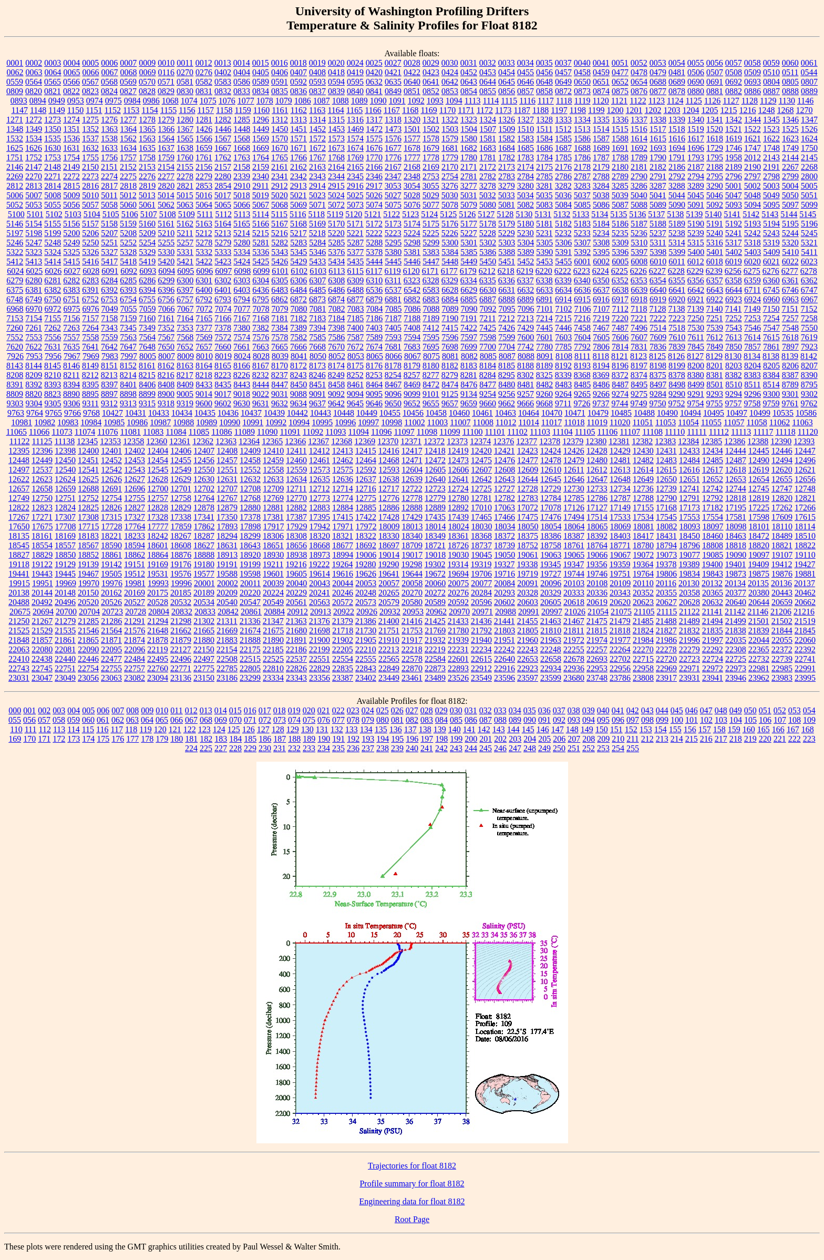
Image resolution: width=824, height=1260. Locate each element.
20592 (458, 602)
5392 (582, 252)
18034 (505, 526)
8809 (14, 394)
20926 (366, 611)
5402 (733, 252)
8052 (336, 356)
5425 (260, 261)
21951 (504, 640)
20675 (19, 611)
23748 (596, 677)
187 (279, 738)
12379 (572, 441)
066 (176, 719)
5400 (695, 252)
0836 (298, 91)
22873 (435, 668)
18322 (365, 535)
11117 (763, 431)
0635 (393, 81)
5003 (771, 185)
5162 (185, 223)
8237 (279, 375)
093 (574, 719)
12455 (180, 460)
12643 (504, 479)
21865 (88, 640)
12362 (202, 441)
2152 (128, 166)
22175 (250, 649)
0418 (336, 72)
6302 (222, 280)
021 (323, 710)
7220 (620, 318)
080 (382, 719)
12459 (273, 460)
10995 (322, 422)
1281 (203, 119)
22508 (227, 658)
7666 (298, 346)
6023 (809, 261)
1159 (242, 110)
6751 (71, 299)
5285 (336, 242)
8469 (412, 384)
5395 (601, 252)
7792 (582, 346)
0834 (260, 91)
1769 (355, 157)
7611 (695, 337)
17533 (620, 517)
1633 (109, 148)
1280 (185, 119)
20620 (620, 602)
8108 (563, 356)
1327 (525, 119)
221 (780, 738)
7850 (733, 346)
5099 (809, 204)
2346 (374, 176)
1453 (336, 129)
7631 (52, 346)
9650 (393, 403)
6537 (393, 289)
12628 (157, 479)
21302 (203, 621)
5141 (732, 214)
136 (395, 729)
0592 (298, 81)
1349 (33, 129)
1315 (336, 119)
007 (117, 710)
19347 (573, 564)
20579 (388, 602)
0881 (714, 91)
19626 (365, 573)
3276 (449, 185)
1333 (563, 119)
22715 (643, 658)
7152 (808, 308)
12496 (805, 460)
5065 (222, 204)
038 (574, 710)
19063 (550, 554)
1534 (33, 138)
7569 (203, 337)
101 (691, 719)
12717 (388, 488)
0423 (431, 72)
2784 (525, 176)
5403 (752, 252)
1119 (582, 100)
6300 (185, 280)
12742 (712, 488)
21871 (111, 640)
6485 (317, 289)
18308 (296, 535)
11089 (244, 431)
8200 (695, 365)
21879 (180, 640)
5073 (355, 204)
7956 (53, 356)
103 (721, 719)
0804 (771, 81)
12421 (504, 450)
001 (29, 710)
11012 (506, 422)
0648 (544, 81)
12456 (203, 460)
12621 (805, 469)
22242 (504, 649)
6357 (714, 280)
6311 (393, 280)
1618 (714, 138)
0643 (468, 81)
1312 (279, 119)
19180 (203, 564)
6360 (771, 280)
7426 (506, 327)
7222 (658, 318)
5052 (14, 204)
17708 (65, 526)
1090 (378, 100)
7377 (203, 327)
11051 (642, 422)
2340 (260, 176)
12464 (365, 460)
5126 (467, 214)
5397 (639, 252)
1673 (336, 148)
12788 (643, 498)
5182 (563, 223)
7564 (147, 337)
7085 (393, 308)
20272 (435, 592)
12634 (296, 479)
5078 (449, 204)
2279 (203, 176)
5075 (393, 204)
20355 (666, 592)
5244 (790, 233)
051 (765, 710)
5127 (486, 214)
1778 (431, 157)
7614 (752, 337)
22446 (88, 658)
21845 (805, 630)
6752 (90, 299)
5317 (733, 242)
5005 (809, 185)
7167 (241, 318)
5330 (166, 252)
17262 (781, 507)
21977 (620, 640)
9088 (298, 394)
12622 (18, 479)
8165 (222, 365)
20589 (435, 602)
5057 (90, 204)
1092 (416, 100)
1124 (675, 100)
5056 (71, 204)
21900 (319, 640)
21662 (180, 630)
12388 (757, 441)
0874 (601, 91)
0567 (90, 81)
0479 (658, 72)
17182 (712, 507)
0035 (544, 62)
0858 (544, 91)
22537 (296, 658)
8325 (544, 375)
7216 (582, 318)
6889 (525, 299)
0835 (279, 91)
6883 (431, 299)
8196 (620, 365)
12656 (805, 479)
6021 (771, 261)
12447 (805, 450)
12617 (712, 469)
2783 (506, 176)
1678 (412, 148)
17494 (573, 517)
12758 (180, 498)
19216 (295, 564)
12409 (250, 450)
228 (235, 748)
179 (162, 738)
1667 (222, 148)
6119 (392, 271)
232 (294, 748)
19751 (620, 573)
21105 (644, 611)
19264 (342, 564)
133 (351, 729)
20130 (688, 583)
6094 (166, 271)
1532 (14, 138)
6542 (412, 289)
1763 (241, 157)
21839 (758, 630)
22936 (573, 668)
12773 (319, 498)
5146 (14, 223)
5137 (656, 214)
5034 (525, 195)
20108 (596, 583)
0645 (506, 81)
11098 (427, 431)
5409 (771, 252)
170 (29, 738)
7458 (582, 327)
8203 (733, 365)
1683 (487, 148)
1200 (615, 110)
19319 (480, 564)
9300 (771, 394)
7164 (185, 318)
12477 (527, 460)
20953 (413, 611)
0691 (714, 81)
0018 (298, 62)
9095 (374, 394)
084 (441, 719)
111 (31, 729)
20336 (596, 592)
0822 (71, 91)
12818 (735, 498)
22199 (319, 649)
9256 (506, 394)
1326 (506, 119)
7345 (128, 327)
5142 (751, 214)
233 (309, 748)
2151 (109, 166)
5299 (431, 242)
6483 (279, 289)
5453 (544, 261)
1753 (52, 157)
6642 (695, 289)
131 (322, 729)
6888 (506, 299)
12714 (342, 488)
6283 (90, 280)
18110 (782, 526)
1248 (766, 110)
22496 (180, 658)
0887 (771, 91)
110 (16, 729)
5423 (222, 261)
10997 (368, 422)
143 (498, 729)
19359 (619, 564)
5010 (90, 195)
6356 (695, 280)
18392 (596, 535)
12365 (272, 441)
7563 (128, 337)
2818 (128, 185)
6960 (771, 299)
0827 (128, 91)
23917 (666, 677)
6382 (52, 289)
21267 (42, 621)
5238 (676, 233)
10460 (459, 412)
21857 (42, 640)
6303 (241, 280)
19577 (203, 573)
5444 (374, 261)
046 (691, 710)
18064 (574, 526)
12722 (412, 488)
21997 (712, 640)
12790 (666, 498)
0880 (695, 91)
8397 (109, 384)
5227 (468, 233)
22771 (180, 668)
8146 (71, 365)
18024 (458, 526)
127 (263, 729)
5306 (563, 242)
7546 (752, 327)
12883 (319, 507)
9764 (34, 412)
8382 (733, 375)
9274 (620, 394)
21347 (273, 621)
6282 (71, 280)
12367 (318, 441)
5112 (223, 214)
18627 (203, 545)
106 (765, 719)
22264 (620, 649)
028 (426, 710)
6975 (72, 308)
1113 (473, 100)
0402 (222, 72)
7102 (563, 308)
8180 (431, 365)
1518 (676, 129)
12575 (342, 469)
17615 (805, 517)
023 (353, 710)
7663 (260, 346)
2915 (336, 185)
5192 (733, 223)
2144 (790, 157)
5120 (353, 214)
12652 (712, 479)
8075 (431, 356)
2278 (185, 176)
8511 (752, 384)
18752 (527, 545)
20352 (643, 592)
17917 (273, 526)
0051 (620, 62)
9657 (449, 403)
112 (44, 729)
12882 (296, 507)
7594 (412, 337)
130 (307, 729)
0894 (37, 100)
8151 (109, 365)
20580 (412, 602)
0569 (128, 81)
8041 (299, 356)
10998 (391, 422)
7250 (695, 318)
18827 (18, 554)
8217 (185, 375)
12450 (65, 460)
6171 (430, 271)
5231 (544, 233)
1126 (712, 100)
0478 (639, 72)
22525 (273, 658)
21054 (598, 611)
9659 (468, 403)
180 (176, 738)
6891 (544, 299)
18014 (435, 526)
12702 (203, 488)
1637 (166, 148)
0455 (525, 72)
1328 (544, 119)
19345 (550, 564)
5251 (109, 242)
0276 (203, 72)
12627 (134, 479)
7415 (449, 327)
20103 (573, 583)
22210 (365, 649)
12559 (296, 469)
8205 (771, 365)
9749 (638, 403)
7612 (714, 337)
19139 (88, 564)
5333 (222, 252)
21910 (388, 640)
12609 (527, 469)
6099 (261, 271)
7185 (355, 318)
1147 (20, 110)
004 (73, 710)
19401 (735, 564)
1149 (56, 110)
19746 (596, 573)
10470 (551, 412)
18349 (435, 535)
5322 (14, 252)
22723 (689, 658)
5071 (317, 204)
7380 (241, 327)
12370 (387, 441)
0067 (109, 72)
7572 (222, 337)
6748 (14, 299)
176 (117, 738)
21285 (88, 621)
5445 (393, 261)
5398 (658, 252)
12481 (620, 460)
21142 (735, 611)
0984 (132, 100)
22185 (273, 649)
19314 (457, 564)
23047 (42, 677)
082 (412, 719)
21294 (157, 621)
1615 (658, 138)
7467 (601, 327)
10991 (252, 422)
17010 (481, 507)
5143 (769, 214)
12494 (781, 460)
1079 (283, 100)
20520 (88, 602)
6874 (336, 299)
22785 (227, 668)
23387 (342, 677)
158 (719, 729)
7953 (34, 356)
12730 (573, 488)
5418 (128, 261)
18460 (712, 535)
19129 (65, 564)
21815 (596, 630)
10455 (389, 412)
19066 (596, 554)
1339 (676, 119)
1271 (14, 119)
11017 (551, 422)
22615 (481, 658)
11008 (483, 422)
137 (410, 729)
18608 (180, 545)
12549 (180, 469)
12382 (642, 441)
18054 (551, 526)
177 (132, 738)
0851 (412, 91)
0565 (52, 81)
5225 (431, 233)
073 (279, 719)
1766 (298, 157)
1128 (749, 100)
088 (500, 719)
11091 (290, 431)
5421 (185, 261)
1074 (189, 100)
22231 (458, 649)
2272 (71, 176)
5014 (166, 195)
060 (88, 719)
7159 (128, 318)
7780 (544, 346)
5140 (713, 214)
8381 (714, 375)
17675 (42, 526)
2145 (809, 157)
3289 (695, 185)
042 (632, 710)
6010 (658, 261)
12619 (758, 469)
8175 (355, 365)
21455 (527, 621)
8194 (601, 365)
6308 (336, 280)
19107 (781, 554)
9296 (752, 394)
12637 (365, 479)
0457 (563, 72)
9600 (203, 403)
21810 (550, 630)
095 (603, 719)
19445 (65, 573)
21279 (65, 621)
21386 (365, 621)
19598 (250, 573)
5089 (658, 204)
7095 (507, 308)
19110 (805, 554)
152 (631, 729)
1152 (113, 110)
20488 (18, 602)
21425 (435, 621)
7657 (203, 346)
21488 (666, 621)
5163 (203, 223)
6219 (525, 271)
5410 (790, 252)
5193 (752, 223)
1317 (374, 119)
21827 (666, 630)
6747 (809, 289)
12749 (18, 498)
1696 (695, 148)
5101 (35, 214)
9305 (53, 403)
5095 (771, 204)
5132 (561, 214)
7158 (109, 318)
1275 (90, 119)
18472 (758, 535)
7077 (242, 308)
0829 (166, 91)
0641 (431, 81)
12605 (435, 469)
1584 (544, 138)
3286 (639, 185)
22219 (435, 649)
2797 (752, 176)
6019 (733, 261)
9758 (752, 403)
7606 (620, 337)
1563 (147, 138)
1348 (14, 129)
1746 (733, 148)
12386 (734, 441)
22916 (504, 668)
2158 (241, 166)
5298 (412, 242)
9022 (260, 394)
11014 (528, 422)
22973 (735, 668)
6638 (620, 289)
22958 (643, 668)
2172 (487, 166)
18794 (666, 545)
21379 (342, 621)
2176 (563, 166)
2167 (393, 166)
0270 (185, 72)
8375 (658, 375)
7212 (506, 318)
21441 (504, 621)
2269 (14, 176)
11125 (42, 441)
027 (412, 710)
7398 (336, 327)
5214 (241, 233)
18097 (713, 526)
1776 (393, 157)
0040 (582, 62)
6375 (14, 289)
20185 (180, 592)
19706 (481, 573)
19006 (365, 554)
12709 (273, 488)
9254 (487, 394)
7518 (676, 327)
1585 (563, 138)
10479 (598, 412)
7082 (336, 308)
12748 (805, 488)
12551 (227, 469)
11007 (460, 422)
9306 (72, 403)
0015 (260, 62)
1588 (620, 138)
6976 (91, 308)
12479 (573, 460)
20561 (296, 602)
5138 (675, 214)
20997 (551, 611)
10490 (667, 412)
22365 (758, 649)
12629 (180, 479)
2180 (620, 166)
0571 (166, 81)
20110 (643, 583)
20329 (550, 592)
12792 (712, 498)
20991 (528, 611)
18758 (550, 545)
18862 (134, 554)
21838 (735, 630)
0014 (241, 62)
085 (456, 719)
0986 (151, 100)
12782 (504, 498)
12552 (250, 469)
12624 (65, 479)
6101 (280, 271)
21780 (458, 630)
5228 (487, 233)
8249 (336, 375)
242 (441, 748)
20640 (735, 602)
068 (206, 719)
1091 (397, 100)
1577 (412, 138)
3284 (601, 185)
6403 (241, 289)
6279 (14, 280)
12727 (504, 488)
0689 (676, 81)
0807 (809, 81)
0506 (695, 72)
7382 (260, 327)
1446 (222, 129)
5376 (336, 252)
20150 (88, 592)
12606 (458, 469)
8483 (563, 384)
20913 (320, 611)
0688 (658, 81)
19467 (88, 573)
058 (59, 719)
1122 (638, 100)
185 (250, 738)
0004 (71, 62)
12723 (435, 488)
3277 (468, 185)
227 (220, 748)
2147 (33, 166)
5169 (317, 223)
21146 (758, 611)
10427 (112, 412)
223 (809, 738)
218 (735, 738)
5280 (241, 242)
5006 (14, 195)
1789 (639, 157)
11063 (802, 422)
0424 (449, 72)
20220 (250, 592)
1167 (392, 110)
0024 (355, 62)
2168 (412, 166)
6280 (33, 280)
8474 (449, 384)
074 (294, 719)
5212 (203, 233)
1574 (355, 138)
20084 (504, 583)
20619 (596, 602)
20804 (158, 611)
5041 (658, 195)
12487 (735, 460)
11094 (358, 431)
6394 (147, 289)
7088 (431, 308)
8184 (487, 365)
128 (278, 729)
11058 (756, 422)
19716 (504, 573)
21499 (735, 621)
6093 (147, 271)
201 (485, 738)
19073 (666, 554)
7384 (279, 327)
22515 (250, 658)
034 (515, 710)
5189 (676, 223)
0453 (487, 72)
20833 (204, 611)
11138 (64, 441)
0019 (317, 62)
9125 (449, 394)
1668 (241, 148)
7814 (620, 346)
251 (574, 748)
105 (750, 719)
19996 (181, 583)
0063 (34, 72)
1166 (373, 110)
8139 (789, 356)
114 (73, 729)
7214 (544, 318)
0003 (52, 62)
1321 (431, 119)
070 (235, 719)
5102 (54, 214)
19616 (342, 573)
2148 (52, 166)
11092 (313, 431)
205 (544, 738)
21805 (527, 630)
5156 (71, 223)
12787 (620, 498)
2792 (676, 176)
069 (220, 719)
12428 (596, 450)
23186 (227, 677)
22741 (805, 658)
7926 (15, 356)
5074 (374, 204)
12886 (388, 507)
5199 (52, 233)
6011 (676, 261)
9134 (468, 394)
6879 (374, 299)
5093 (733, 204)
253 (603, 748)
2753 (431, 176)
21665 (203, 630)
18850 (65, 554)
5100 (16, 214)
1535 (52, 138)
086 (471, 719)
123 (204, 729)
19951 (42, 583)
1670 (279, 148)
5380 (393, 252)
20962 (436, 611)
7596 (449, 337)
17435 (435, 517)
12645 (550, 479)
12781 (481, 498)
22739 (781, 658)
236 (353, 748)
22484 (134, 658)
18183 (88, 535)
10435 (204, 412)
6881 (393, 299)
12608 (504, 469)
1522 (752, 129)
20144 (42, 592)
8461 (355, 384)
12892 (458, 507)
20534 (203, 602)
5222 (374, 233)
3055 (431, 185)
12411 (296, 450)
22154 (227, 649)
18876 (180, 554)
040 (603, 710)
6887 (487, 299)
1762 (222, 157)
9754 (695, 403)
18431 (666, 535)
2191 (771, 166)
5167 (279, 223)
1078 (264, 100)
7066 (166, 308)
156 (690, 729)
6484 (298, 289)
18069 (620, 526)
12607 (481, 469)
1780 (468, 157)
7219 (601, 318)
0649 (563, 81)
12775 (365, 498)
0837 (317, 91)
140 (454, 729)
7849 (714, 346)
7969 (91, 356)
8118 (601, 356)
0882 (733, 91)
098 (647, 719)
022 (338, 710)
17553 (689, 517)
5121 (372, 214)
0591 (279, 81)
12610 (550, 469)
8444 (260, 384)
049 (735, 710)
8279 (449, 375)
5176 (449, 223)
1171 (466, 110)
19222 (318, 564)
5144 (788, 214)
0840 (355, 91)
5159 (128, 223)
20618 (573, 602)
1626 (33, 148)
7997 (128, 356)
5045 (695, 195)
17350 (227, 517)
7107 (601, 308)
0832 (222, 91)
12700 (157, 488)
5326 (90, 252)
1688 (582, 148)
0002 (33, 62)
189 (309, 738)
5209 (147, 233)
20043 (319, 583)
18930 (273, 554)
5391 (563, 252)
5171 (355, 223)
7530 (695, 327)
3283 (582, 185)
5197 (14, 233)
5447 (431, 261)
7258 (809, 318)
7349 (147, 327)
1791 (676, 157)
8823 (52, 394)
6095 (185, 271)
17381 (273, 517)
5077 (431, 204)
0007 (128, 62)
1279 (166, 119)
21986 (666, 640)
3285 (620, 185)
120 (160, 729)
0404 (241, 72)
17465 (481, 517)
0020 (336, 62)
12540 (65, 469)
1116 (527, 100)
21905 (365, 640)
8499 (695, 384)
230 (265, 748)
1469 (355, 129)
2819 (147, 185)
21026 (574, 611)
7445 (544, 327)
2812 (14, 185)
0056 (714, 62)
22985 (781, 668)
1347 (809, 119)
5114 (260, 214)
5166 (260, 223)
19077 (689, 554)
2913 (298, 185)
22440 (65, 658)
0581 (185, 81)
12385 (711, 441)
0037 (563, 62)
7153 (14, 318)
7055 (128, 308)
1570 (279, 138)
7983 (109, 356)
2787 (582, 176)
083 (426, 719)
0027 (393, 62)
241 (426, 748)
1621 (752, 138)
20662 (805, 602)
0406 (279, 72)
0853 (449, 91)
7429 (525, 327)
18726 (458, 545)
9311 (91, 403)
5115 (279, 214)
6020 (752, 261)
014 (220, 710)
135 (381, 729)
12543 (134, 469)
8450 (298, 384)
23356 (319, 677)
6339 (563, 280)
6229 (695, 271)
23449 (388, 677)
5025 (355, 195)
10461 (482, 412)
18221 (111, 535)
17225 (758, 507)
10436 (228, 412)
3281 (544, 185)
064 (147, 719)
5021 (298, 195)
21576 (134, 630)
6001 (582, 261)
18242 (157, 535)
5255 (166, 242)
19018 (435, 554)
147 (557, 729)
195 (397, 738)
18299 (250, 535)
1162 (299, 110)
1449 (260, 129)
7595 (431, 337)
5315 (695, 242)
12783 (527, 498)
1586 (582, 138)
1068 (170, 100)
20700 (66, 611)
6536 (374, 289)
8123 (638, 356)
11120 (808, 431)
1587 (601, 138)
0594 (336, 81)
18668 (319, 545)
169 (14, 738)
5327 (109, 252)
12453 (134, 460)
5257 (185, 242)
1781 (487, 157)
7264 (90, 327)
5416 (90, 261)
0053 (658, 62)
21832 (689, 630)
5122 (391, 214)
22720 (666, 658)
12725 (481, 488)
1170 (447, 110)
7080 (299, 308)
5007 (33, 195)
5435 (355, 261)
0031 (468, 62)
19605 (296, 573)
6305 (279, 280)
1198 (578, 110)
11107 (630, 431)
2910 (241, 185)
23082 (134, 677)
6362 (809, 280)
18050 (528, 526)
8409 (185, 384)
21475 (596, 621)
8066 (393, 356)
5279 (222, 242)
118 (131, 729)
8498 (676, 384)
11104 (562, 431)
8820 (33, 394)
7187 (393, 318)
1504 (468, 129)
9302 (809, 394)
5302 (487, 242)
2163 (317, 166)
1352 (90, 129)
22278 (666, 649)
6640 (658, 289)
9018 (241, 394)
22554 (342, 658)
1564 (166, 138)
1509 (506, 129)
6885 (468, 299)
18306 (273, 535)
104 (735, 719)
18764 (596, 545)
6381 (33, 289)
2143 (771, 157)
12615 (666, 469)
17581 (735, 517)
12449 (42, 460)
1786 (582, 157)
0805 (790, 81)
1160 (261, 110)
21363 (296, 621)
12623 (42, 479)
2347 (393, 176)
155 (675, 729)
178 (147, 738)
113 (59, 729)
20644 (758, 602)
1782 (506, 157)
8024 (242, 356)
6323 (412, 280)
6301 (203, 280)
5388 (506, 252)
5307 (582, 242)
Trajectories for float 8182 (412, 1165)
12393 (804, 441)
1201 (634, 110)
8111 (582, 356)
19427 (804, 564)
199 (456, 738)
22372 (781, 649)
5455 (563, 261)
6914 (563, 299)
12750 (42, 498)
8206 (790, 365)
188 (294, 738)
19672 (435, 573)
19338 (527, 564)
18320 (319, 535)
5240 (714, 233)
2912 (279, 185)
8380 (695, 375)
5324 (52, 252)
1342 (733, 119)
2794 (695, 176)
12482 (643, 460)
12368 (341, 441)
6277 (789, 271)
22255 (573, 649)
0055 (695, 62)
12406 (180, 450)
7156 (71, 318)
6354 (658, 280)
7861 (771, 346)
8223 (222, 375)
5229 (506, 233)
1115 (509, 100)
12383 (665, 441)
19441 (18, 573)
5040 (639, 195)
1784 (544, 157)
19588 (227, 573)
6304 (260, 280)
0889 (809, 91)
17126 (573, 507)
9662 (506, 403)
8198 (658, 365)
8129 (714, 356)
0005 (90, 62)
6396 (166, 289)
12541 (88, 469)
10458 (436, 412)
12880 (250, 507)
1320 (412, 119)
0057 (733, 62)
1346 (790, 119)
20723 (112, 611)
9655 (431, 403)
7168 (260, 318)
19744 (573, 573)
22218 (412, 649)
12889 (435, 507)
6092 (128, 271)
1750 (809, 148)
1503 (449, 129)
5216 (279, 233)
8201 (714, 365)
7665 (279, 346)
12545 (157, 469)
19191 (227, 564)
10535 (783, 412)
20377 (735, 592)
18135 (18, 535)
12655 (781, 479)
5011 (109, 195)
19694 (458, 573)
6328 (431, 280)
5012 (128, 195)
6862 (279, 299)
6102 (299, 271)
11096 (381, 431)
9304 (34, 403)
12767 (227, 498)
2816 (90, 185)
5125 (448, 214)
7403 (374, 327)
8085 (488, 356)
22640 (504, 658)
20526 (111, 602)
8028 (261, 356)
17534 (643, 517)
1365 (147, 129)
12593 (388, 469)
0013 (222, 62)
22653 (527, 658)
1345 (771, 119)
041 (618, 710)
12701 (180, 488)
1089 (359, 100)
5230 (525, 233)
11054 (688, 422)
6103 (318, 271)
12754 (111, 498)
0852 (431, 91)
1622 (771, 138)
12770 (296, 498)
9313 (128, 403)
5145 (807, 214)
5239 (695, 233)
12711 (296, 488)
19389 (688, 564)
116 (102, 729)
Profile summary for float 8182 (411, 1183)
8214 (128, 375)
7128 (657, 308)
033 (500, 710)
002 (44, 710)
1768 (336, 157)
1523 (771, 129)
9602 (222, 403)
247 (515, 748)
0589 (260, 81)
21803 (504, 630)
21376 (319, 621)
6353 (639, 280)
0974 (94, 100)
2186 (676, 166)
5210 (166, 233)
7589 (374, 337)
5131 (542, 214)
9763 (15, 412)
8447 (279, 384)
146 (543, 729)
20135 (758, 583)
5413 (33, 261)
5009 (71, 195)
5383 (431, 252)
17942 (320, 526)
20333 (573, 592)
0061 (809, 62)
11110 (675, 431)
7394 (317, 327)
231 (279, 748)
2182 (658, 166)
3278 (487, 185)
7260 (14, 327)
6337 (525, 280)
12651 (689, 479)
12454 (157, 460)
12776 (388, 498)
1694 (676, 148)
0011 (185, 62)
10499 (759, 412)
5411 (809, 252)
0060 (790, 62)
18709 (412, 545)
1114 (491, 100)
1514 (601, 129)
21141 (712, 611)
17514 (596, 517)
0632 (374, 81)
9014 (203, 394)
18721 (435, 545)
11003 (437, 422)
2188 (714, 166)
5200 (71, 233)
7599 (506, 337)
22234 (481, 649)
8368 (582, 375)
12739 (666, 488)
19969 (65, 583)
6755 (147, 299)
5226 (449, 233)
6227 (657, 271)
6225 (619, 271)
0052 (639, 62)
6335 (487, 280)
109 (809, 719)
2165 (355, 166)
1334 (582, 119)
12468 (388, 460)
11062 (779, 422)
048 (721, 710)
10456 (413, 412)
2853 (203, 185)
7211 (487, 318)
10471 (574, 412)
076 (323, 719)
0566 (71, 81)
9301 (790, 394)
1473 (393, 129)
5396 (620, 252)
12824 (65, 507)
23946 (735, 677)
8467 (393, 384)
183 (220, 738)
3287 (658, 185)
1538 (109, 138)
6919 (658, 299)
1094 (454, 100)
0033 (506, 62)
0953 (75, 100)
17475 (527, 517)
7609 (658, 337)
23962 (758, 677)
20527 (134, 602)
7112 (620, 308)
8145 (52, 365)
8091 (545, 356)
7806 (601, 346)
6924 (752, 299)
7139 (695, 308)
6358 (733, 280)
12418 (435, 450)
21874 (134, 640)
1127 (731, 100)
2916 (355, 185)
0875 (620, 91)
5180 (525, 223)
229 (250, 748)
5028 (412, 195)
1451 (298, 129)
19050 (504, 554)
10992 (275, 422)
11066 (39, 431)
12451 (88, 460)
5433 (317, 261)
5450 (487, 261)
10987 (160, 422)
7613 (733, 337)
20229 (296, 592)
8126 (676, 356)
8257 (412, 375)
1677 (393, 148)
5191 (714, 223)
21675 (273, 630)
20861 (251, 611)
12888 (412, 507)
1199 (596, 110)
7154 (33, 318)
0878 (676, 91)
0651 (601, 81)
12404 (157, 450)
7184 (336, 318)
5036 (563, 195)
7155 (52, 318)
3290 (714, 185)
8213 (109, 375)
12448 (18, 460)
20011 (250, 583)
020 (309, 710)
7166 (222, 318)
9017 (222, 394)
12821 (805, 498)
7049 (109, 308)
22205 (342, 649)
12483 (666, 460)
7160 (147, 318)
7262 (52, 327)
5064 (203, 204)
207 (574, 738)
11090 (267, 431)
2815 (71, 185)
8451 (317, 384)
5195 (790, 223)
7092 (488, 308)
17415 (342, 517)
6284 (109, 280)
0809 (14, 91)
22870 (412, 668)
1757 (128, 157)
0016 (279, 62)
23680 (573, 677)
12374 (480, 441)
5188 (658, 223)
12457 (227, 460)
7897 (790, 346)
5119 (335, 214)
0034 (525, 62)
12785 (573, 498)
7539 (714, 327)
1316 (355, 119)
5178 (487, 223)
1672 (317, 148)
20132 (712, 583)
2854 (222, 185)
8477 (487, 384)
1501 (412, 129)
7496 (639, 327)
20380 (758, 592)
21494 (712, 621)
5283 (298, 242)
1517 (658, 129)
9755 (714, 403)
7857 (752, 346)
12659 (65, 488)
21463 (550, 621)
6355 (676, 280)
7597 (468, 337)
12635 (319, 479)
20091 (527, 583)
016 (250, 710)
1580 (468, 138)
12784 (550, 498)
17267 (18, 517)
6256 (733, 271)
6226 (638, 271)
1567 (222, 138)
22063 (18, 649)
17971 (343, 526)
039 (588, 710)
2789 (620, 176)
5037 (582, 195)
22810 (273, 668)
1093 (435, 100)
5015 (185, 195)
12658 (42, 488)
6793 (222, 299)
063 (132, 719)
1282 (222, 119)
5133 (580, 214)
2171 (468, 166)
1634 (128, 148)
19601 (273, 573)
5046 (714, 195)
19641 (388, 573)
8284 (487, 375)
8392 (33, 384)
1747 (752, 148)
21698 (319, 630)
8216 (166, 375)
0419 (355, 72)
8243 (298, 375)
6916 (601, 299)
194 (382, 738)
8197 (639, 365)
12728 (527, 488)
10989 (206, 422)
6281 (52, 280)
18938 (296, 554)
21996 (689, 640)
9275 (639, 394)
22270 (643, 649)
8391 (14, 384)
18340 (412, 535)
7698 (449, 346)
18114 (805, 526)
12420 (481, 450)
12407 (203, 450)
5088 (639, 204)
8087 (507, 356)
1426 (203, 129)
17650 (19, 526)
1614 (639, 138)
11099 (449, 431)
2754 (449, 176)
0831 (203, 91)
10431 (135, 412)
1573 (336, 138)
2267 (790, 166)
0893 (19, 100)
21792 (481, 630)
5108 (167, 214)
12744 (735, 488)
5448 (449, 261)
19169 (157, 564)
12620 (781, 469)
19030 (458, 554)
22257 (596, 649)
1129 (768, 100)
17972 (366, 526)
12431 (666, 450)
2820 (166, 185)
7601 (544, 337)
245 (485, 748)
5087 (620, 204)
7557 (71, 337)
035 (529, 710)
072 (265, 719)
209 (603, 738)
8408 (166, 384)
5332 (203, 252)
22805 (250, 668)
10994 (299, 422)
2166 (374, 166)
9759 (771, 403)
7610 (676, 337)
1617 (695, 138)
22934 (550, 668)
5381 (412, 252)
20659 (781, 602)
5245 (809, 233)
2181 (639, 166)
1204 (691, 110)
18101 (759, 526)
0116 (166, 72)
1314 (317, 119)
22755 (111, 668)
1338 (658, 119)
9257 (525, 394)
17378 (250, 517)
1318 (393, 119)
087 (485, 719)
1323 (468, 119)
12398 (65, 450)
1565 (185, 138)
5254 (147, 242)
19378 (665, 564)
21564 (111, 630)
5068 (279, 204)
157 (704, 729)
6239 (714, 271)
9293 (714, 394)
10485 (621, 412)
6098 (242, 271)
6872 (298, 299)
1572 (317, 138)
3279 (506, 185)
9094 (355, 394)
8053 (355, 356)
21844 (781, 630)
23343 (296, 677)
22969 (666, 668)
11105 (585, 431)
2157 (222, 166)
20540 (227, 602)
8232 (260, 375)
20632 (712, 602)
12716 (365, 488)
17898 (250, 526)
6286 (147, 280)
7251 (714, 318)
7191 (468, 318)
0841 (374, 91)
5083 (544, 204)
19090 (735, 554)
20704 (89, 611)
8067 (412, 356)
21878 (157, 640)
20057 (388, 583)
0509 (752, 72)
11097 (404, 431)
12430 (643, 450)
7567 (166, 337)
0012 (203, 62)
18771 (620, 545)
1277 (128, 119)
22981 (758, 668)
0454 (506, 72)
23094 (157, 677)
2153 (147, 166)
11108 (652, 431)
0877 (658, 91)
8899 (147, 394)
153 (646, 729)
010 (162, 710)
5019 (260, 195)
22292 (712, 649)
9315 (147, 403)
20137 (804, 583)
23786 (620, 677)
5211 (185, 233)
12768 (250, 498)
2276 (147, 176)
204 (529, 738)
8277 (431, 375)
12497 (18, 469)
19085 (712, 554)
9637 (317, 403)
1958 (733, 157)
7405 (393, 327)
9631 (260, 403)
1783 (525, 157)
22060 (805, 640)
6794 (241, 299)
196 (412, 738)
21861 (65, 640)
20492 (42, 602)
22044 (758, 640)
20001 (204, 583)
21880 (203, 640)
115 (88, 729)
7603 (563, 337)
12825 (88, 507)
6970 (34, 308)
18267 (180, 535)
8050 (318, 356)
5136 (637, 214)
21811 (573, 630)
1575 (374, 138)
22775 (203, 668)
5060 (128, 204)
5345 (298, 252)
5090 (676, 204)
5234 (601, 233)
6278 (808, 271)
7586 (336, 337)
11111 (697, 431)
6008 (639, 261)
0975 (113, 100)
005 (88, 710)
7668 (317, 346)
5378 (374, 252)
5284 (317, 242)
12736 (643, 488)
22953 (596, 668)
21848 (18, 640)
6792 (203, 299)
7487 (620, 327)
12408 (227, 450)
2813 (33, 185)
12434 (712, 450)
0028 (412, 62)
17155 (643, 507)
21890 (273, 640)
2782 (487, 176)
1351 (71, 129)
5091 (695, 204)
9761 (789, 403)
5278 (203, 242)
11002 (414, 422)
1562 (128, 138)
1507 (487, 129)
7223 (676, 318)
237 (368, 748)
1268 (785, 110)
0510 (771, 72)
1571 (298, 138)
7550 (809, 327)
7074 (223, 308)
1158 (224, 110)
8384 (771, 375)
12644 (527, 479)
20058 (412, 583)
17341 (203, 517)
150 (601, 729)
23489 (435, 677)
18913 (227, 554)
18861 (111, 554)
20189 (203, 592)
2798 (771, 176)
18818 (735, 545)
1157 (206, 110)
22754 (88, 668)
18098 (736, 526)
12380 (595, 441)
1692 (639, 148)
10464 (528, 412)
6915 (582, 299)
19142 (111, 564)
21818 (620, 630)
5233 (582, 233)
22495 (157, 658)
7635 (71, 346)
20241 (319, 592)
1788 (620, 157)
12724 (458, 488)
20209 (227, 592)
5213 (222, 233)
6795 (260, 299)
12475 (481, 460)
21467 (573, 621)
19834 (689, 573)
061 (103, 719)
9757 (733, 403)
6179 (468, 271)
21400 (388, 621)
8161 (147, 365)
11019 (597, 422)
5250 (90, 242)
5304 (525, 242)
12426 (573, 450)
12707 (227, 488)
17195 (735, 507)
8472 (431, 384)
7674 (374, 346)
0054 (676, 62)
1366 (166, 129)
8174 (336, 365)
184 (235, 738)
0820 (33, 91)
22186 (296, 649)
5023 (317, 195)
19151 (134, 564)
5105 (110, 214)
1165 (354, 110)
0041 (601, 62)
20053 (365, 583)
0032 (487, 62)
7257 (790, 318)
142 (484, 729)
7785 (563, 346)
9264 (563, 394)
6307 (317, 280)
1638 (185, 148)
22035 (735, 640)
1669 (260, 148)
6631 (506, 289)
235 (338, 748)
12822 (18, 507)
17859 (181, 526)
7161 (166, 318)
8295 (506, 375)
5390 (544, 252)
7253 (752, 318)
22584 (435, 658)
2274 (109, 176)
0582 (203, 81)
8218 (203, 375)
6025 (34, 271)
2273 (90, 176)
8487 (620, 384)
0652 (620, 81)
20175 (157, 592)
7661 (241, 346)
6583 (431, 289)
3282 (563, 185)
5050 (790, 195)
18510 (805, 535)
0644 (487, 81)
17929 (296, 526)
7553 (33, 337)
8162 (166, 365)
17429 (412, 517)
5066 (241, 204)
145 (528, 729)
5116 (298, 214)
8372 (620, 375)
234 (323, 748)
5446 (412, 261)
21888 (250, 640)
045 (677, 710)
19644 (412, 573)
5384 (449, 252)
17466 (504, 517)
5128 (505, 214)
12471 (412, 460)
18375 (527, 535)
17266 (805, 507)
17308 (88, 517)
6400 (203, 289)
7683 (412, 346)
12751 (65, 498)
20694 (43, 611)
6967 (809, 299)
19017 (412, 554)
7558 (90, 337)
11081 (130, 431)
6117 (374, 271)
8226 (241, 375)
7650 (166, 346)
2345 (355, 176)
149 (587, 729)
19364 (642, 564)
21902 (342, 640)
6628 (449, 289)
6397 (185, 289)
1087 (321, 100)
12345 (87, 441)
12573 (319, 469)
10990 (229, 422)
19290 (388, 564)
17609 (781, 517)
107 (780, 719)
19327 (503, 564)
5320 (790, 242)
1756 (109, 157)
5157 (90, 223)
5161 (166, 223)
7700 (487, 346)
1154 (149, 110)
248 (529, 748)
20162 (111, 592)
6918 (639, 299)
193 (368, 738)
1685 (525, 148)
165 (763, 729)
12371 (410, 441)
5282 (279, 242)
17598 (758, 517)
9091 (317, 394)
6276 (771, 271)
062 (117, 719)
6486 (336, 289)
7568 (185, 337)
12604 (412, 469)
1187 (521, 110)
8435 (222, 384)
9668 (544, 403)
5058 (109, 204)
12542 (111, 469)
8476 (468, 384)
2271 (52, 176)
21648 (157, 630)
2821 (185, 185)
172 (59, 738)
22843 (365, 668)
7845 (695, 346)
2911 (260, 185)
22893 (458, 668)
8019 (223, 356)
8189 (544, 365)
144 (513, 729)
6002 (601, 261)
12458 (250, 460)
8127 (695, 356)
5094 (752, 204)
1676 (374, 148)
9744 (619, 403)
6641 (676, 289)
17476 (550, 517)
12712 (319, 488)
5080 (487, 204)
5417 (109, 261)
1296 (260, 119)
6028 (91, 271)
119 (145, 729)
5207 (109, 233)
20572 (342, 602)
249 (544, 748)
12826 (111, 507)
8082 (469, 356)
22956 (620, 668)
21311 (227, 621)
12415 (365, 450)
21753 (412, 630)
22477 (111, 658)
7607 (639, 337)
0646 (525, 81)
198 (441, 738)
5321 (809, 242)
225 (206, 748)
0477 (620, 72)
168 (807, 729)
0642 (449, 81)
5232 (563, 233)
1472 (374, 129)
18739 (504, 545)
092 (559, 719)
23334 (273, 677)
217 (721, 738)
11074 (85, 431)
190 (323, 738)
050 (750, 710)
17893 (227, 526)
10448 (343, 412)
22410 (18, 658)
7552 (14, 337)
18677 (342, 545)
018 (279, 710)
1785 (563, 157)
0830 (185, 91)
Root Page (412, 1219)
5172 (374, 223)
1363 (109, 129)
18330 (388, 535)
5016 (203, 195)
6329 (449, 280)
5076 (412, 204)
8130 (733, 356)
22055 (781, 640)
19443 (42, 573)
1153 (131, 110)
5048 (752, 195)
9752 (676, 403)
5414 (52, 261)
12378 (549, 441)
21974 (596, 640)
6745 (771, 289)
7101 (545, 308)
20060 (435, 583)
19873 (735, 573)
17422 (365, 517)
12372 (434, 441)
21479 (620, 621)
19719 (527, 573)
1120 (600, 100)
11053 (665, 422)
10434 (181, 412)
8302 (525, 375)
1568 (241, 138)
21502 (781, 621)
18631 (227, 545)
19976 (111, 583)
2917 (374, 185)
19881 (805, 573)
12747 (781, 488)
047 (706, 710)
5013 (147, 195)
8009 (185, 356)
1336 (620, 119)
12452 (111, 460)
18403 (620, 535)
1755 (90, 157)
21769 (435, 630)
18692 (365, 545)
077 (338, 719)
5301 (468, 242)
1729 (714, 148)
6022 (790, 261)
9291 (695, 394)
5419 (147, 261)
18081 (643, 526)
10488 (644, 412)
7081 (318, 308)
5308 (601, 242)
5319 (771, 242)
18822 (805, 545)
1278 (147, 119)
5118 (316, 214)
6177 (449, 271)
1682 (468, 148)
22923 (527, 668)
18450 (689, 535)
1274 (71, 119)
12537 (42, 469)
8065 (374, 356)
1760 (185, 157)
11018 (574, 422)
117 (117, 729)
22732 (758, 658)
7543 (733, 327)
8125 (657, 356)
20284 (481, 592)
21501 (758, 621)
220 (765, 738)
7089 (450, 308)
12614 (643, 469)
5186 (620, 223)
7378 (222, 327)
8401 (128, 384)
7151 (789, 308)
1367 (185, 129)
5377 (355, 252)
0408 (317, 72)
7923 (809, 346)
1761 (203, 157)
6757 (185, 299)
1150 (75, 110)
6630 (487, 289)
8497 (658, 384)
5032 (487, 195)
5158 (109, 223)
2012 (752, 157)
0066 (91, 72)
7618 (790, 337)
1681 (449, 148)
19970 (88, 583)
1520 (714, 129)
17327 (134, 517)
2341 (279, 176)
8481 (525, 384)
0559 (14, 81)
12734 (620, 488)
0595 (355, 81)
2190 (752, 166)
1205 (710, 110)
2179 (601, 166)
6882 (412, 299)
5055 (52, 204)
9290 (676, 394)
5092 (714, 204)
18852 (88, 554)
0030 (449, 62)
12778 (412, 498)
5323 (33, 252)
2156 (203, 166)
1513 (582, 129)
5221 (355, 233)
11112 (719, 431)
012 (191, 710)
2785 (544, 176)
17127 (596, 507)
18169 (65, 535)
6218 (506, 271)
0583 (222, 81)
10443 (320, 412)
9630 (241, 403)
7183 (317, 318)
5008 (52, 195)
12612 (596, 469)
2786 (563, 176)
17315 (111, 517)
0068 (128, 72)
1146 (805, 100)
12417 (412, 450)
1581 (487, 138)
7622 (33, 346)
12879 (227, 507)
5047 (733, 195)
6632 (525, 289)
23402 (365, 677)
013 (206, 710)
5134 (599, 214)
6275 (752, 271)
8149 (90, 365)
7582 (298, 337)
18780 (643, 545)
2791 (658, 176)
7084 (374, 308)
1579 (449, 138)
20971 (482, 611)
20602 (504, 602)
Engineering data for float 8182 (412, 1201)
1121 (619, 100)
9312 (109, 403)
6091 (109, 271)
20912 (297, 611)
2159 (260, 166)
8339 (563, 375)
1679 (431, 148)
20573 (365, 602)
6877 (355, 299)
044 (662, 710)
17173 (689, 507)
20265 (388, 592)
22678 (573, 658)
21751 (388, 630)
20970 (459, 611)
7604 (582, 337)
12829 (180, 507)
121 (175, 729)
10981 (21, 422)
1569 (260, 138)
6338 (544, 280)
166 (778, 729)
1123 (656, 100)
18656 (296, 545)
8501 (714, 384)
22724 (712, 658)
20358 (689, 592)
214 (677, 738)
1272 (33, 119)
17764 (135, 526)
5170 (336, 223)
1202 (653, 110)
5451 (506, 261)
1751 (14, 157)
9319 (185, 403)
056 (29, 719)
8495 (639, 384)
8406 (147, 384)
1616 (676, 138)
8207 (809, 365)
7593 (393, 337)
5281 (260, 242)
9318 (166, 403)
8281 (468, 375)
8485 (582, 384)
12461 (319, 460)
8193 (582, 365)
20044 (342, 583)
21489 (689, 621)
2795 (714, 176)
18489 (781, 535)
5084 (563, 204)
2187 (695, 166)
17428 (388, 517)
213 (662, 738)
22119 (157, 649)
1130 (786, 100)
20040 (296, 583)
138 (425, 729)
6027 (72, 271)
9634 (298, 403)
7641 (90, 346)
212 (647, 738)
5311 (658, 242)
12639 (412, 479)
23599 (550, 677)
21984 (643, 640)
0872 (563, 91)
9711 (563, 403)
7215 (563, 318)
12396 (42, 450)
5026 (374, 195)
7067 (185, 308)
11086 (221, 431)
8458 (336, 384)
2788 (601, 176)
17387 (296, 517)
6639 (639, 289)
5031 (468, 195)
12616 (689, 469)
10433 (158, 412)
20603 (527, 602)
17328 (157, 517)
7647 (128, 346)
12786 (596, 498)
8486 (601, 384)
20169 (134, 592)
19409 (758, 564)
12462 (342, 460)
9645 (355, 403)
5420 (166, 261)
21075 (621, 611)
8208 (14, 375)
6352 (620, 280)
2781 (468, 176)
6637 (601, 289)
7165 (203, 318)
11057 (734, 422)
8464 (374, 384)
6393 (128, 289)
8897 (109, 394)
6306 (298, 280)
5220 (336, 233)
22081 (65, 649)
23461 (412, 677)
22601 (458, 658)
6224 (600, 271)
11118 (785, 431)
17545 (666, 517)
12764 (203, 498)
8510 (733, 384)
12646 (573, 479)
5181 (544, 223)
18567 (88, 545)
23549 (481, 677)
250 (559, 748)
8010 (204, 356)
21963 (550, 640)
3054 (412, 185)
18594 (134, 545)
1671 (298, 148)
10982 (44, 422)
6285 (128, 280)
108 (794, 719)
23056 (88, 677)
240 (412, 748)
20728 (135, 611)
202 (500, 738)
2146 (14, 166)
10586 (806, 412)
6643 (714, 289)
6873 (317, 299)
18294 (227, 535)
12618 (735, 469)
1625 (14, 148)
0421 (393, 72)
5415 (71, 261)
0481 (676, 72)
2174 (525, 166)
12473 (458, 460)
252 (588, 748)
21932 (435, 640)
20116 (666, 583)
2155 (185, 166)
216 (706, 738)
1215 (728, 110)
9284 (658, 394)
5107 (148, 214)
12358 (133, 441)
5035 (544, 195)
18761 (573, 545)
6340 (582, 280)
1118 (564, 100)
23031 (18, 677)
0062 (15, 72)
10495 (713, 412)
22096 (134, 649)
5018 (241, 195)
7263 (71, 327)
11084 (176, 431)
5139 (694, 214)
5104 (92, 214)
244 (471, 748)
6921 (695, 299)
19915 (19, 583)
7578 (279, 337)
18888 (203, 554)
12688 (88, 488)
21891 (296, 640)
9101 (431, 394)
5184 (601, 223)
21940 (481, 640)
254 (618, 748)
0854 (468, 91)
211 (632, 738)
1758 (147, 157)
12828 (157, 507)
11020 (620, 422)
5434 (336, 261)
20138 (18, 592)
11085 (199, 431)
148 (572, 729)
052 (780, 710)
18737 (481, 545)
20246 (342, 592)
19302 (434, 564)
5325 (71, 252)
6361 (790, 280)
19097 (758, 554)
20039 (273, 583)
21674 (250, 630)
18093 (690, 526)
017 (265, 710)
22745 (42, 668)
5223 (393, 233)
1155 (168, 110)
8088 (526, 356)
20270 (412, 592)
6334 (468, 280)
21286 (111, 621)
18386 (550, 535)
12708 (250, 488)
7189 (431, 318)
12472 (435, 460)
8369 (601, 375)
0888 (790, 91)
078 (353, 719)
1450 (279, 129)
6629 (468, 289)
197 (426, 738)
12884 (342, 507)
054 (809, 710)
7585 (317, 337)
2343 (317, 176)
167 (793, 729)
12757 (157, 498)
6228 (676, 271)
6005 (620, 261)
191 (338, 738)
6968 (15, 308)
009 (147, 710)
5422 (203, 261)
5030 (449, 195)
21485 (643, 621)
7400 (355, 327)
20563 (319, 602)
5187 (639, 223)
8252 (355, 375)
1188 (540, 110)
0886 (752, 91)
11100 (472, 431)
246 (500, 748)
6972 (53, 308)
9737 (600, 403)
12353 (110, 441)
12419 (458, 450)
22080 (42, 649)
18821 (781, 545)
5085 (582, 204)
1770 (374, 157)
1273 (52, 119)
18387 (573, 535)
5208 (128, 233)
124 (219, 729)
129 (292, 729)
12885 (365, 507)
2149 (71, 166)
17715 (88, 526)
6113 (336, 271)
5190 (695, 223)
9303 (15, 403)
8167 (260, 365)
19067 (620, 554)
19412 (781, 564)
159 (734, 729)
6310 (374, 280)
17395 (319, 517)
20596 (481, 602)
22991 (805, 668)
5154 (33, 223)
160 (749, 729)
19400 (712, 564)
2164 (336, 166)
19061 (527, 554)
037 (559, 710)
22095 (111, 649)
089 (515, 719)
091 (544, 719)
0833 (241, 91)
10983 (67, 422)
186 (265, 738)
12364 (249, 441)
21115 (666, 611)
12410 (273, 450)
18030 (481, 526)
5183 (582, 223)
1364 (128, 129)
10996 (345, 422)
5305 (544, 242)
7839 (676, 346)
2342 (298, 176)
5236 (639, 233)
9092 (336, 394)
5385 (468, 252)
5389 (525, 252)
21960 (527, 640)
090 (529, 719)
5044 (676, 195)
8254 (393, 375)
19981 (135, 583)
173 (73, 738)
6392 (109, 289)
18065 (597, 526)
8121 (619, 356)
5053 (33, 204)
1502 (431, 129)
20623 (643, 602)
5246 (14, 242)
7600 (525, 337)
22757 (134, 668)
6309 (355, 280)
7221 (639, 318)
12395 (18, 450)
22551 (319, 658)
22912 (481, 668)
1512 (563, 129)
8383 (752, 375)
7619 (809, 337)
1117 (546, 100)
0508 (733, 72)
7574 (241, 337)
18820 (758, 545)
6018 (714, 261)
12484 (689, 460)
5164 (222, 223)
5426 (279, 261)
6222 (562, 271)
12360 (156, 441)
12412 (319, 450)
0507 (714, 72)
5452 (525, 261)
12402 (134, 450)
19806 (666, 573)
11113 (741, 431)
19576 (180, 573)
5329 (147, 252)
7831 (639, 346)
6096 (204, 271)
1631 (71, 148)
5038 (601, 195)
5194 (771, 223)
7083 (355, 308)
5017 (222, 195)
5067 (260, 204)
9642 (336, 403)
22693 (596, 658)
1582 (506, 138)
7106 (582, 308)
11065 (16, 431)
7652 (185, 346)
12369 (364, 441)
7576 (260, 337)
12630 (203, 479)
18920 (250, 554)
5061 (147, 204)
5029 (431, 195)
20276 (458, 592)
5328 (128, 252)
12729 (550, 488)
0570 (147, 81)
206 (559, 738)
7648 (147, 346)
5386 (487, 252)
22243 (527, 649)
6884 (449, 299)
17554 (712, 517)
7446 (563, 327)
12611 (573, 469)
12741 (689, 488)
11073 (62, 431)
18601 (157, 545)
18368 (481, 535)
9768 (91, 412)
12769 (273, 498)
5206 (90, 233)
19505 (111, 573)
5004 (790, 185)
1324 (487, 119)
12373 (457, 441)
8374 (639, 375)
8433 (203, 384)
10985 (114, 422)
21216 (804, 611)
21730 (365, 630)
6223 (581, 271)
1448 (241, 129)
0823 (90, 91)
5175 (431, 223)
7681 (393, 346)
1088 (340, 100)
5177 (468, 223)
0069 (147, 72)
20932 (389, 611)
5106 (129, 214)
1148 (38, 110)
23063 (111, 677)
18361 (458, 535)
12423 (527, 450)
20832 (181, 611)
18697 (388, 545)
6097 (223, 271)
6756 (166, 299)
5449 (468, 261)
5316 (714, 242)
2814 (52, 185)
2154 (166, 166)
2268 (809, 166)
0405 (260, 72)
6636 (582, 289)
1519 (695, 129)
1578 (431, 138)
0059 (771, 62)
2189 (733, 166)
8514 (771, 384)
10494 (690, 412)
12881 (273, 507)
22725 (735, 658)
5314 (676, 242)
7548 (790, 327)
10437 (251, 412)
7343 (109, 327)
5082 (525, 204)
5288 (374, 242)
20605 (550, 602)
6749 (33, 299)
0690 (695, 81)
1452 (317, 129)
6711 (752, 289)
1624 (809, 138)
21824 (643, 630)
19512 (134, 573)
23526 (458, 677)
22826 (296, 668)
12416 (388, 450)
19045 (481, 554)
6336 (506, 280)
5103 (73, 214)
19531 (157, 573)
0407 (298, 72)
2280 (222, 176)
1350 (52, 129)
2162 (298, 166)
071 (250, 719)
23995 (805, 677)
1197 (559, 110)
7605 (601, 337)
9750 (657, 403)
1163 (317, 110)
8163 (185, 365)
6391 (90, 289)
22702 (620, 658)
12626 (111, 479)
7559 (109, 337)
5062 (166, 204)
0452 (468, 72)
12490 (758, 460)
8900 (166, 394)
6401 (222, 289)
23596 (504, 677)
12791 (689, 498)
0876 (639, 91)
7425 (487, 327)
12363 (225, 441)
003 (59, 710)
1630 (52, 148)
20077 (481, 583)
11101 (495, 431)
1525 (790, 129)
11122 (19, 441)
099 (662, 719)
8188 (525, 365)
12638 (388, 479)
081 (397, 719)
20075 (458, 583)
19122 (42, 564)
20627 (666, 602)
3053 (393, 185)
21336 (250, 621)
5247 (33, 242)
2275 (128, 176)
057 (44, 719)
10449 (366, 412)
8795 (809, 384)
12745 (758, 488)
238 (382, 748)
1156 (187, 110)
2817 (109, 185)
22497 (203, 658)
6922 (714, 299)
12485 (712, 460)
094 (588, 719)
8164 (203, 365)
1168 (410, 110)
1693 (658, 148)
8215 (147, 375)
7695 (431, 346)
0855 (487, 91)
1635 (147, 148)
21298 (180, 621)
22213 (388, 649)
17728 (111, 526)
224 (191, 748)
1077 (246, 100)
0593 (317, 81)
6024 (15, 271)
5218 (317, 233)
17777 (158, 526)
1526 (809, 129)
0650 (582, 81)
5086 (601, 204)
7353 (185, 327)
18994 (342, 554)
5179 (506, 223)
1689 (601, 148)
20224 (273, 592)
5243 (771, 233)
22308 (735, 649)
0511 (790, 72)
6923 (733, 299)
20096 (550, 583)
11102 (517, 431)
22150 (203, 649)
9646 (374, 403)
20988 (505, 611)
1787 (601, 157)
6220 (543, 271)
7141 (733, 308)
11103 (540, 431)
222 (794, 738)
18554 (42, 545)
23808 (643, 677)
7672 (355, 346)
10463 (505, 412)
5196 (809, 223)
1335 (601, 119)
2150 (90, 166)
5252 (128, 242)
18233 (134, 535)
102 (706, 719)
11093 (335, 431)
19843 (712, 573)
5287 (355, 242)
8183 (468, 365)
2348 (412, 176)
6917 (620, 299)
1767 (317, 157)
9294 (733, 394)
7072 (204, 308)
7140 (714, 308)
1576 (393, 138)
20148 (65, 592)
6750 (52, 299)
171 (44, 738)
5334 (241, 252)
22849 (388, 668)
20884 (274, 611)
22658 (550, 658)
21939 (458, 640)
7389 (298, 327)
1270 (804, 110)
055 (14, 719)
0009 (147, 62)
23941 (712, 677)
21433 (458, 621)
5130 (524, 214)
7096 (526, 308)
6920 (676, 299)
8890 (71, 394)
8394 (71, 384)
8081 (450, 356)
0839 (336, 91)
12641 (458, 479)
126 (248, 729)
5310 (639, 242)
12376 (503, 441)
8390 (809, 375)
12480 (596, 460)
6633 (544, 289)
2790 (639, 176)
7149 (752, 308)
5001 (733, 185)
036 (544, 710)
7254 (771, 318)
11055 (711, 422)
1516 (639, 129)
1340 (695, 119)
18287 (203, 535)
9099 (412, 394)
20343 (620, 592)
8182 (449, 365)
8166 (241, 365)
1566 (203, 138)
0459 (601, 72)
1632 (90, 148)
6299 (166, 280)
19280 (365, 564)
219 (750, 738)
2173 (506, 166)
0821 (52, 91)
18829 (42, 554)
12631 (227, 479)
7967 (72, 356)
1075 (208, 100)
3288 (676, 185)
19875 (758, 573)
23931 (689, 677)
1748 (771, 148)
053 (794, 710)
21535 (65, 630)
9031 (279, 394)
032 (485, 710)
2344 (336, 176)
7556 (52, 337)
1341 (714, 119)
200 (471, 738)
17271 (42, 517)
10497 (736, 412)
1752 (33, 157)
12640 (435, 479)
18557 (65, 545)
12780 (458, 498)
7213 (525, 318)
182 (206, 738)
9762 (808, 403)
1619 (733, 138)
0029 (431, 62)
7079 (280, 308)
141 (469, 729)
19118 (19, 564)
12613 (620, 469)
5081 (506, 204)
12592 (365, 469)
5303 (506, 242)
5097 (790, 204)
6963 (790, 299)
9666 (525, 403)
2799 (790, 176)
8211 (71, 375)
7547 (771, 327)
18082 (666, 526)
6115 (355, 271)
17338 (180, 517)
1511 (544, 129)
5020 (279, 195)
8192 (563, 365)
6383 (71, 289)
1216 (747, 110)
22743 (18, 668)
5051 (809, 195)
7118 (639, 308)
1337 (639, 119)
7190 (449, 318)
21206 (780, 611)
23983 (781, 677)
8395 (90, 384)
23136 (180, 677)
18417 (643, 535)
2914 (317, 185)
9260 (544, 394)
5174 (412, 223)
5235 (620, 233)
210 (618, 738)
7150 (771, 308)
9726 (581, 403)
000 (14, 710)
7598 (487, 337)
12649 (643, 479)
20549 (273, 602)
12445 (758, 450)
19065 (573, 554)
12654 (758, 479)
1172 (485, 110)
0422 (412, 72)
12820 (781, 498)
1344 (752, 119)
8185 (506, 365)
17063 (504, 507)
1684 (506, 148)
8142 (808, 356)
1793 (695, 157)
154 (660, 729)
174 (88, 738)
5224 (412, 233)
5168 (298, 223)
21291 (134, 621)
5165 (241, 223)
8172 (298, 365)
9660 (487, 403)
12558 (273, 469)
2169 (431, 166)
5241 (733, 233)
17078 (550, 507)
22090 (88, 649)
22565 (388, 658)
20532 (180, 602)
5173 (393, 223)
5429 (298, 261)
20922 (343, 611)
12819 (758, 498)
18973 (319, 554)
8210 (52, 375)
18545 (18, 545)
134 (366, 729)
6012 (695, 261)
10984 (90, 422)
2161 (279, 166)
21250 (18, 621)
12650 (666, 479)
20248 (365, 592)
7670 (336, 346)
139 (440, 729)
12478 (550, 460)
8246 (317, 375)
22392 (805, 649)
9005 (185, 394)
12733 (596, 488)
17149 (620, 507)
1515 (620, 129)
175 (103, 738)
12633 (273, 479)
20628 (689, 602)
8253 (374, 375)
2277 (166, 176)
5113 (242, 214)
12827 (134, 507)
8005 (147, 356)
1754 (71, 157)
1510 (525, 129)
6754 (128, 299)
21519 (805, 621)
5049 (771, 195)
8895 (90, 394)
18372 (504, 535)
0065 (72, 72)
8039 (280, 356)
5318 (752, 242)
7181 (279, 318)
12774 (342, 498)
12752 (88, 498)
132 (337, 729)
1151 (94, 110)
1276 (109, 119)
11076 (107, 431)
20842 (228, 611)
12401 (111, 450)
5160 (147, 223)
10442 (297, 412)
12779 (435, 498)
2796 (733, 176)
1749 (790, 148)
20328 (527, 592)
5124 (429, 214)
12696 (134, 488)
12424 (550, 450)
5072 (336, 204)
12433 (689, 450)
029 (441, 710)
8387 (790, 375)
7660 (222, 346)
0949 (56, 100)
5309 (620, 242)
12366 (295, 441)
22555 (365, 658)
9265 (582, 394)
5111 (205, 214)
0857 (525, 91)
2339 (241, 176)
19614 (319, 573)
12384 (688, 441)
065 (162, 719)
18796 (689, 545)
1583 (525, 138)
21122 (689, 611)
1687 (563, 148)
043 (647, 710)
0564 (33, 81)
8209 (33, 375)
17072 (527, 507)
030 (456, 710)
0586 (241, 81)
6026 (53, 271)
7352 (166, 327)
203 (515, 738)
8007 (166, 356)
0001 (14, 62)
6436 (260, 289)
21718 (342, 630)
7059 (147, 308)
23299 (250, 677)
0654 (639, 81)
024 (368, 710)
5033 (506, 195)
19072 (643, 554)
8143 (14, 365)
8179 (412, 365)
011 (176, 710)
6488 (355, 289)
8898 (128, 394)
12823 (42, 507)
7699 (468, 346)
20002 (227, 583)
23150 (203, 677)
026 (397, 710)
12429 (620, 450)
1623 (790, 138)
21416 (412, 621)
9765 (53, 412)
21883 (227, 640)
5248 (52, 242)
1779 (449, 157)
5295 (393, 242)
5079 (468, 204)
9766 (72, 412)
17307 (65, 517)
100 (677, 719)
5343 (279, 252)
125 (234, 729)
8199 (676, 365)
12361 (179, 441)
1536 (71, 138)
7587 (355, 337)
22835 (342, 668)
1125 (693, 100)
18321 (342, 535)
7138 (676, 308)
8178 (393, 365)
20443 (781, 592)
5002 (752, 185)
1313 (298, 119)
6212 (487, 271)
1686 (544, 148)
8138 (771, 356)
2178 (582, 166)
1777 (412, 157)
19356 (596, 564)
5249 (71, 242)
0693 (752, 81)
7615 (771, 337)
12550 (203, 469)
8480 (506, 384)
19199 (250, 564)
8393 (52, 384)
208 (588, 738)
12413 (342, 450)
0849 (393, 91)
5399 (676, 252)
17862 (204, 526)
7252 (733, 318)
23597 (527, 677)
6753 (109, 299)
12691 (111, 488)
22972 (712, 668)
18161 (42, 535)
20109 (620, 583)
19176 (180, 564)
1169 (428, 110)
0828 (147, 91)
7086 (412, 308)
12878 (203, 507)
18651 (273, 545)
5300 (449, 242)
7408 (412, 327)
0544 (808, 72)
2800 (809, 176)
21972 (573, 640)
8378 (676, 375)
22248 (550, 649)
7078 (261, 308)
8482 (544, 384)
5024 (336, 195)
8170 (279, 365)
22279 (689, 649)
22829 (319, 668)
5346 (317, 252)
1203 (672, 110)
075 (309, 719)
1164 (335, 110)
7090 (469, 308)
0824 (109, 91)
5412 (14, 261)
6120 (411, 271)
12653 (735, 479)
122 (189, 729)
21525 (18, 630)
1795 (714, 157)
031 (471, 710)
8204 (752, 365)
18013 (412, 526)
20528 (157, 602)
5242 (752, 233)
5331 (185, 252)
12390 (780, 441)
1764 (260, 157)
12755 (134, 498)
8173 (317, 365)
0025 (374, 62)
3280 (525, 185)
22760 (157, 668)
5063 (185, 204)
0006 (109, 62)
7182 (298, 318)
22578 (412, 658)
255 (632, 748)
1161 (280, 110)
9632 (279, 403)
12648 (620, 479)
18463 (735, 535)
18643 (250, 545)
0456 (544, 72)
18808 (712, 545)
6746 (790, 289)
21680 (296, 630)
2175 (544, 166)
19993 (158, 583)
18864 (157, 554)
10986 (137, 422)
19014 (388, 554)
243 (456, 748)
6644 (733, 289)
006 (103, 710)
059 (73, 719)
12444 (735, 450)
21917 (412, 640)
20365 (712, 592)
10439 (274, 412)
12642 (481, 479)
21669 (227, 630)
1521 (733, 129)
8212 (90, 375)
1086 (302, 100)
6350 (601, 280)
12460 (296, 460)
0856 (506, 91)
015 (235, 710)
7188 (412, 318)
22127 (180, 649)
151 (616, 729)
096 (618, 719)
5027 (393, 195)
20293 (504, 592)
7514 (658, 327)
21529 (42, 630)
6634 (563, 289)
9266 (601, 394)
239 (397, 748)
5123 (410, 214)
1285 (241, 119)
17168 (666, 507)
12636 (342, 479)
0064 (53, 72)
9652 (412, 403)
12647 (596, 479)
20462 (805, 592)
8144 (33, 365)
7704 (506, 346)
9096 (393, 394)
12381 (619, 441)
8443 (241, 384)
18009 (389, 526)
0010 (166, 62)
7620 (14, 346)
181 (191, 738)
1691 (620, 148)
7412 (431, 327)
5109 (186, 214)
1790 (658, 157)
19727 (550, 573)
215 (691, 738)
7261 (33, 327)
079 (368, 719)
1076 (227, 100)
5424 (241, 261)
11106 (608, 431)
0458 (582, 72)
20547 (250, 602)
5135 (618, 214)
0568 (109, 81)
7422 (468, 327)
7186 (374, 318)
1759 (166, 157)
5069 (298, 204)
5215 (260, 233)
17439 (458, 517)
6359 (752, 280)
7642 (109, 346)
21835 (712, 630)
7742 (525, 346)
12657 (18, 488)
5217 (298, 233)
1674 (355, 148)
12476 (504, 460)
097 (632, 719)
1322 (449, 119)
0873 (582, 91)
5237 (658, 233)
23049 (65, 677)
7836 (658, 346)
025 (382, 710)
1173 (503, 110)
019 (294, 710)
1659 (203, 148)
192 (353, 738)
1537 (90, 138)
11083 (153, 431)
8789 (790, 384)
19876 (781, 573)
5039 (620, 195)
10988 (183, 422)
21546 (88, 630)
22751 (65, 668)
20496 (65, 602)
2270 (33, 176)
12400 (88, 450)
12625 (88, 479)
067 (191, 719)
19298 (411, 564)
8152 (128, 365)
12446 (781, 450)
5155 (52, 223)
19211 (273, 564)
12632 (250, 479)
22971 (689, 668)
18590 (111, 545)
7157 (90, 318)
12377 (526, 441)
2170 (449, 166)
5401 (714, 252)
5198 (33, 233)
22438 (42, 658)
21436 (481, 621)
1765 (279, 157)
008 (132, 710)
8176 (374, 365)
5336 (260, 252)
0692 (733, 81)
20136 (781, 583)
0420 (374, 72)
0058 (752, 62)
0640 (412, 81)
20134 (735, 583)
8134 (752, 356)
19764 (643, 573)
